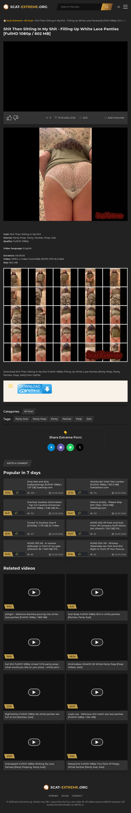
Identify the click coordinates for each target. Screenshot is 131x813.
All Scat (28, 20)
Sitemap (53, 796)
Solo (89, 418)
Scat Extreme (14, 20)
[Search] (107, 6)
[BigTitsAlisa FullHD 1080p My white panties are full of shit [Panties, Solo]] (34, 697)
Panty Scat (22, 418)
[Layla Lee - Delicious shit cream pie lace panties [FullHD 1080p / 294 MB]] (97, 697)
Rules (65, 796)
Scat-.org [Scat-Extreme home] (28, 7)
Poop (79, 418)
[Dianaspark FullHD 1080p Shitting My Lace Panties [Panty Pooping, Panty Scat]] (34, 747)
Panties (67, 418)
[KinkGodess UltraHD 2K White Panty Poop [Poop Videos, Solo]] (97, 647)
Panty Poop (39, 418)
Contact (77, 796)
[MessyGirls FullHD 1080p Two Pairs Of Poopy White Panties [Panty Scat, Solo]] (97, 747)
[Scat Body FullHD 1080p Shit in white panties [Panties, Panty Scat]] (97, 597)
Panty (54, 418)
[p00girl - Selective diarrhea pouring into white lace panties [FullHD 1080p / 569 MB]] (34, 597)
